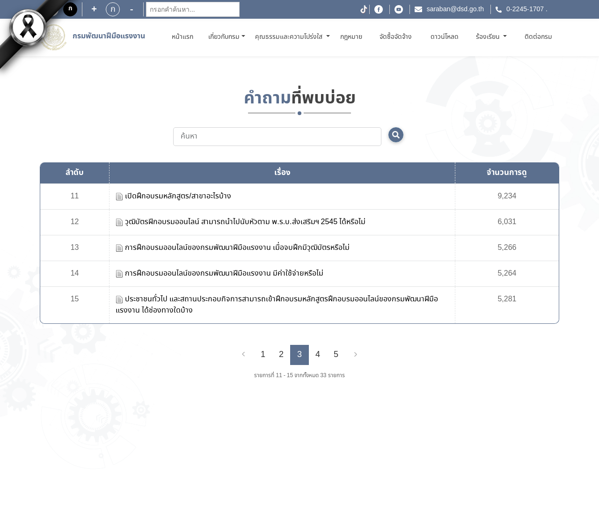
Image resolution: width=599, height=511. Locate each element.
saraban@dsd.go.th (455, 9)
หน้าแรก (184, 37)
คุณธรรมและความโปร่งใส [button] (289, 37)
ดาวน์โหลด (445, 37)
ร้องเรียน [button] (489, 37)
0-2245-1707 (525, 9)
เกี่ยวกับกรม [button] (224, 37)
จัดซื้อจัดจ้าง (396, 37)
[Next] (355, 354)
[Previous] (243, 354)
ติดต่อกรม (538, 37)
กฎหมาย (351, 37)
